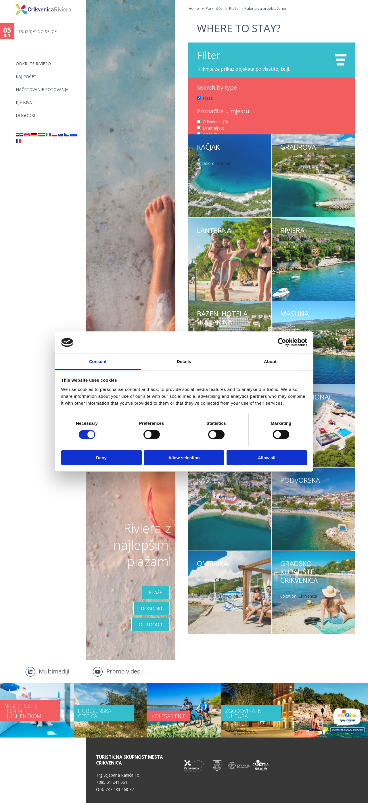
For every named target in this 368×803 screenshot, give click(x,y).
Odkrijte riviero (33, 63)
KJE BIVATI (26, 102)
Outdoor (150, 624)
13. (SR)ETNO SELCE (37, 31)
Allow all (266, 457)
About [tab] (270, 361)
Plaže (155, 592)
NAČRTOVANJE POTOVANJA (42, 89)
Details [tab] (184, 361)
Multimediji (54, 671)
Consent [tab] (98, 361)
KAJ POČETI (27, 76)
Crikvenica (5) (215, 121)
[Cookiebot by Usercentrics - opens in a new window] (282, 342)
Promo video (123, 671)
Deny (101, 457)
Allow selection (184, 457)
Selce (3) (210, 133)
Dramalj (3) (213, 127)
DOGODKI (25, 115)
